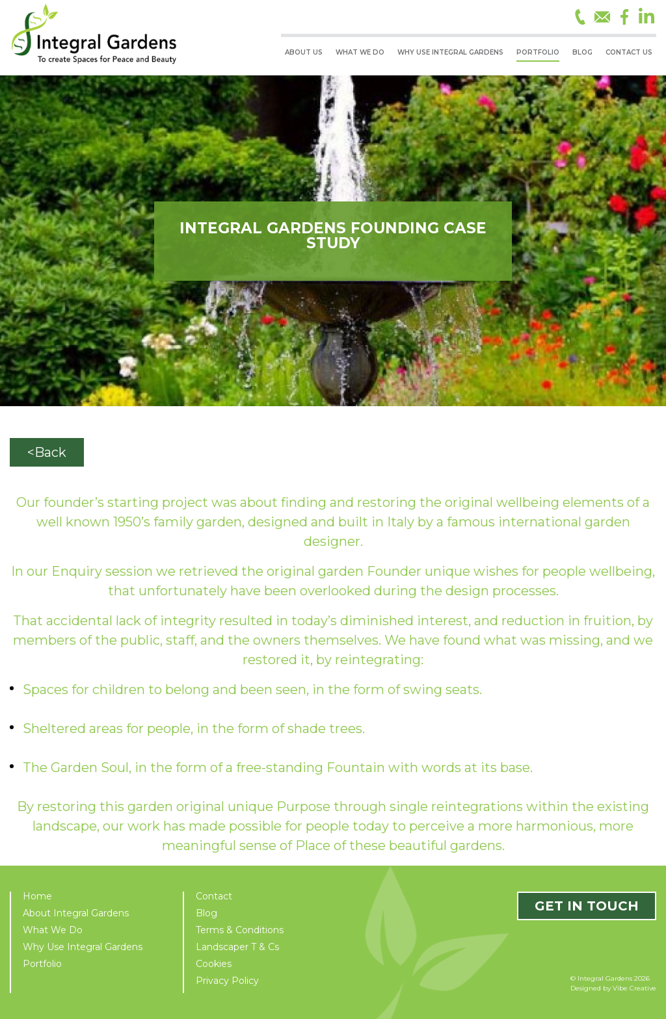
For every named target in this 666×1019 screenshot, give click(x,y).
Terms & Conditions (240, 930)
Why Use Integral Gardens (82, 947)
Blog (206, 913)
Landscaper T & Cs (237, 947)
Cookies (214, 964)
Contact (214, 896)
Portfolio (42, 964)
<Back (46, 452)
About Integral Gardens (76, 913)
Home (37, 896)
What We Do (53, 930)
